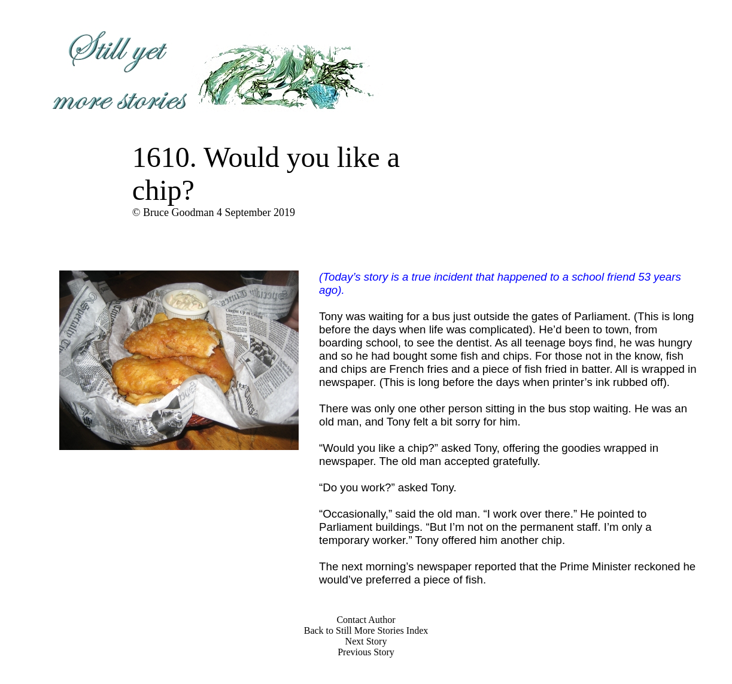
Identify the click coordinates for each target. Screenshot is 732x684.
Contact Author (365, 620)
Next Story (366, 641)
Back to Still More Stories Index (366, 630)
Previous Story (366, 652)
